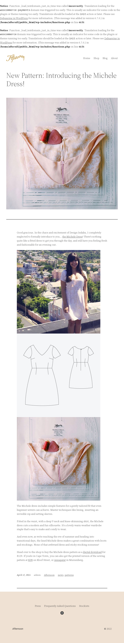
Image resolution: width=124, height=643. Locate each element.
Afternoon (49, 574)
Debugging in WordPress (14, 18)
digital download (92, 552)
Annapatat (60, 560)
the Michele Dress (72, 236)
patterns (69, 574)
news (60, 574)
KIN (30, 560)
